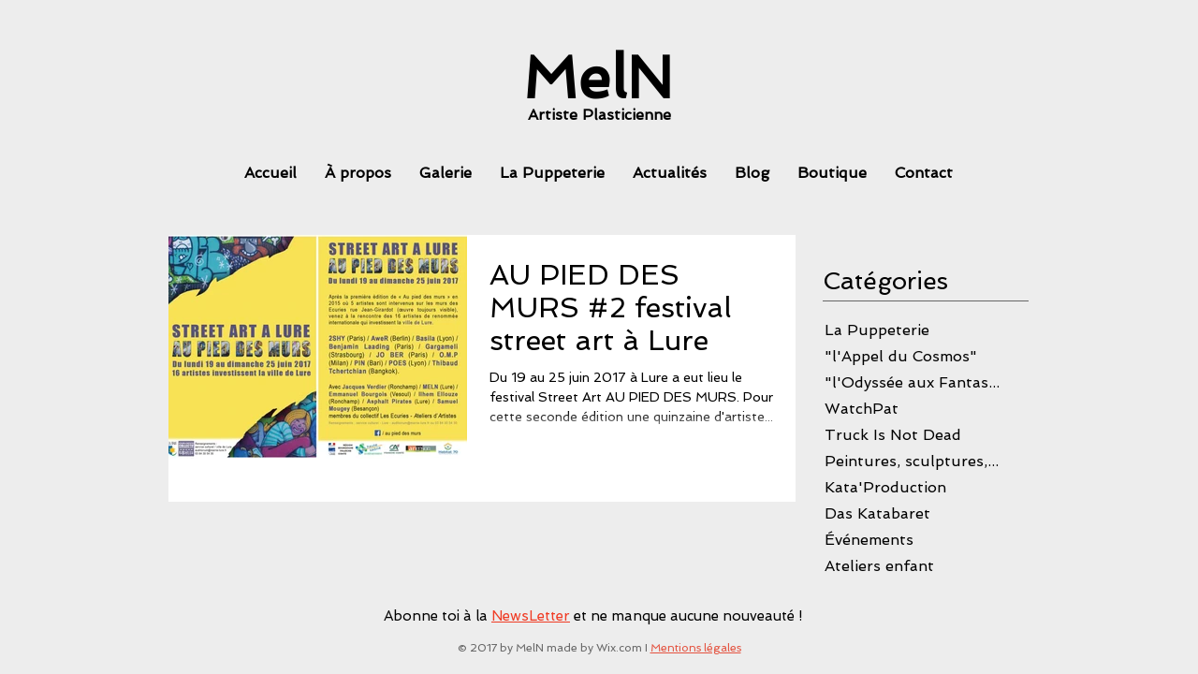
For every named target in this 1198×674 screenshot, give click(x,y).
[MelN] (597, 77)
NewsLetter (530, 616)
